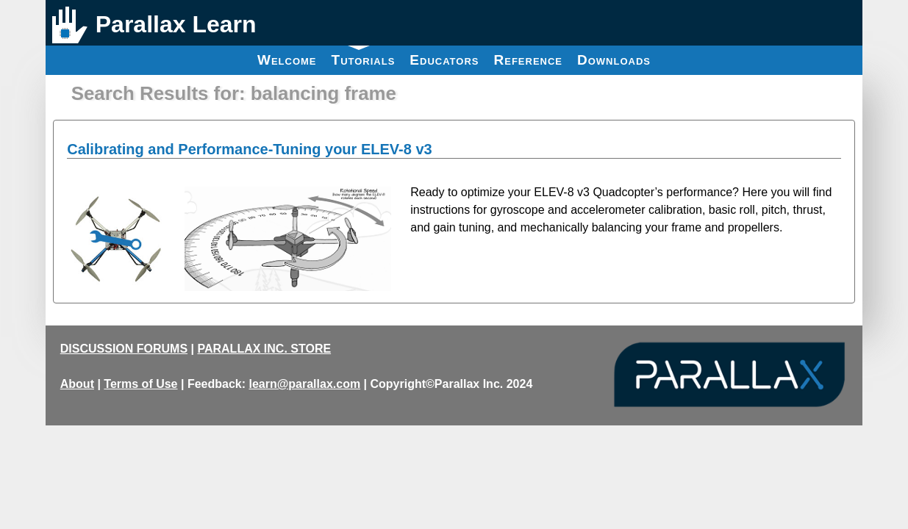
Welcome (287, 60)
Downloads (614, 60)
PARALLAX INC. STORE (264, 348)
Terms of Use (140, 384)
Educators (444, 60)
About (77, 384)
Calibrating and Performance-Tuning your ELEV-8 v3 (249, 149)
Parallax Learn (176, 24)
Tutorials (364, 57)
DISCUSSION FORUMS (123, 348)
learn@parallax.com (304, 384)
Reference (527, 60)
